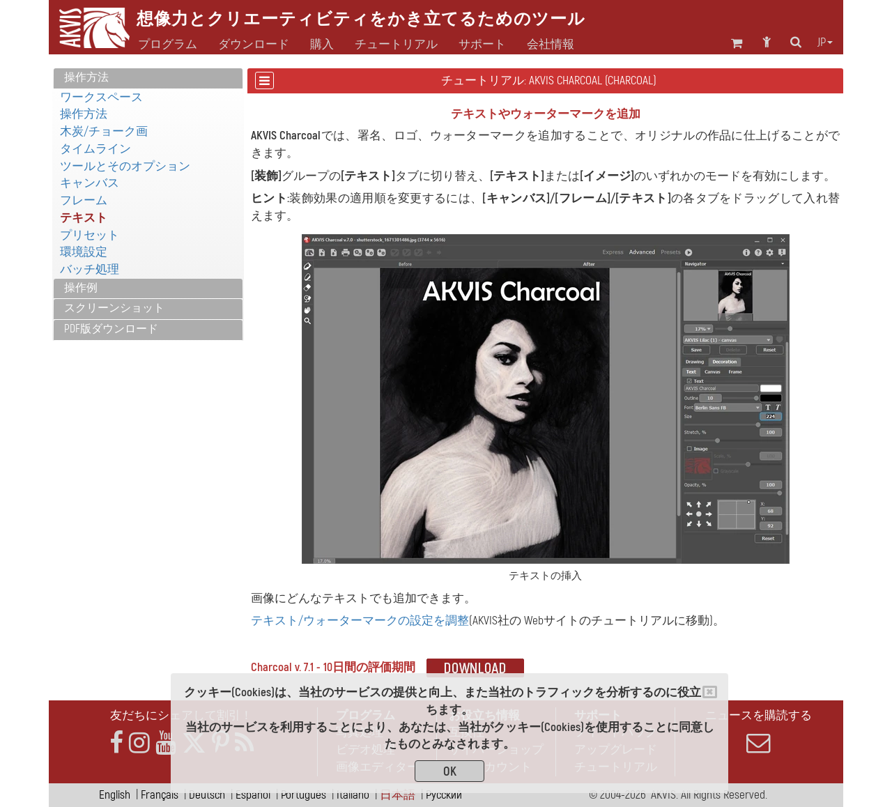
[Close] (709, 692)
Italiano (353, 794)
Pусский (444, 794)
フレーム (83, 200)
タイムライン (95, 148)
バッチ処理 (89, 269)
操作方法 (86, 77)
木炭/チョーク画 (104, 131)
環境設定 (83, 252)
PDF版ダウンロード (111, 329)
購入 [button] (322, 45)
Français (159, 794)
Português (303, 794)
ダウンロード (253, 45)
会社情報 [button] (550, 45)
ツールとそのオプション (125, 166)
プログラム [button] (167, 45)
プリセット (89, 235)
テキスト (83, 217)
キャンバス (89, 183)
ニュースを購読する (758, 731)
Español (253, 794)
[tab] (148, 78)
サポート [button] (482, 45)
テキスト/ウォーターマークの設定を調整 (360, 620)
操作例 (81, 288)
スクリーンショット (114, 308)
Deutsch (207, 794)
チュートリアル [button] (396, 45)
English (114, 794)
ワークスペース (101, 97)
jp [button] (825, 42)
